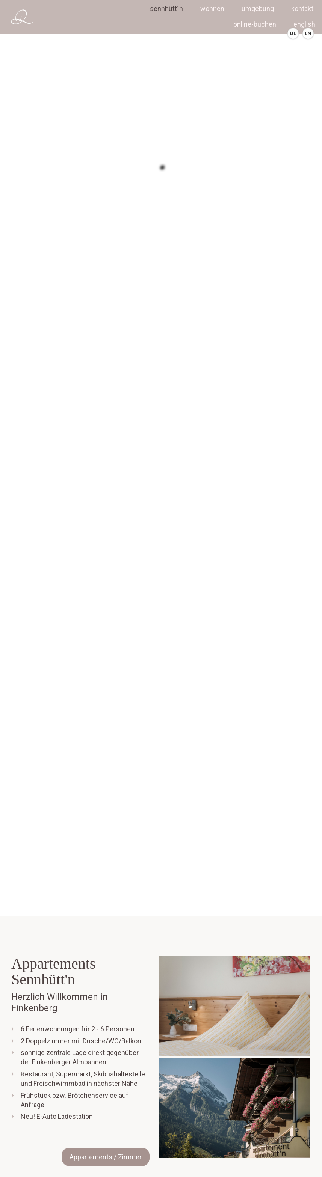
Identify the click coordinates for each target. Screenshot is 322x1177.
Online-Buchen (254, 24)
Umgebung (258, 8)
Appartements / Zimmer (106, 1157)
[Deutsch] (293, 33)
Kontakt (302, 8)
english (304, 24)
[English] (308, 33)
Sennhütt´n (166, 8)
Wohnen (212, 8)
